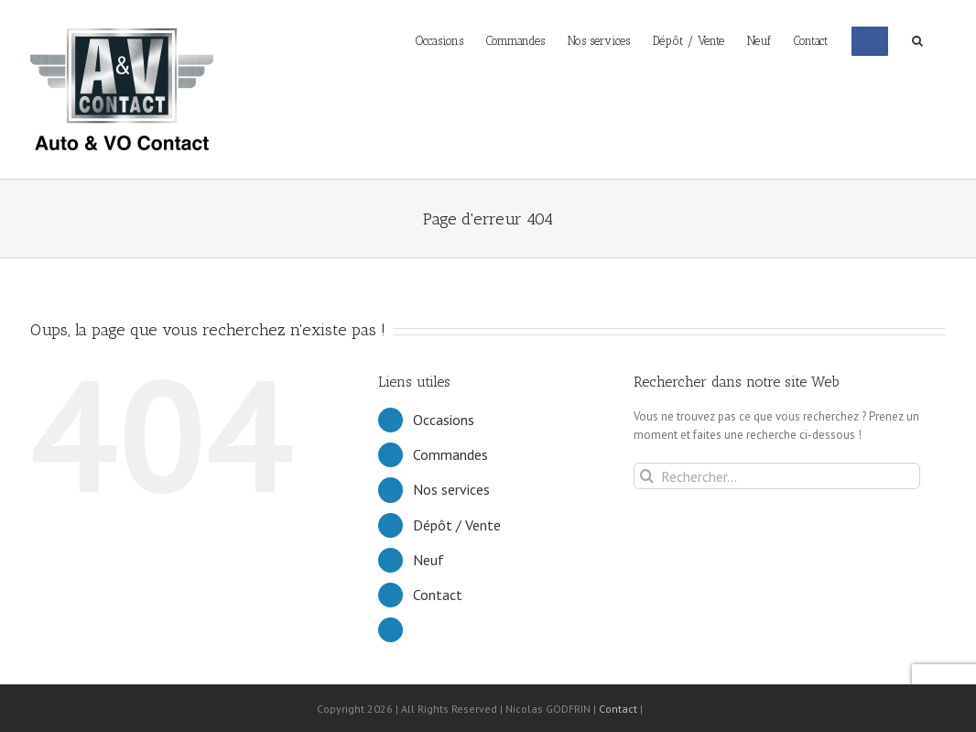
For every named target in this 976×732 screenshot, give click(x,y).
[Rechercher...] (777, 476)
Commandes (450, 454)
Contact (437, 594)
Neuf (428, 560)
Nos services (451, 489)
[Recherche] (647, 476)
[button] (917, 39)
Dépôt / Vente (457, 525)
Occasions (443, 419)
